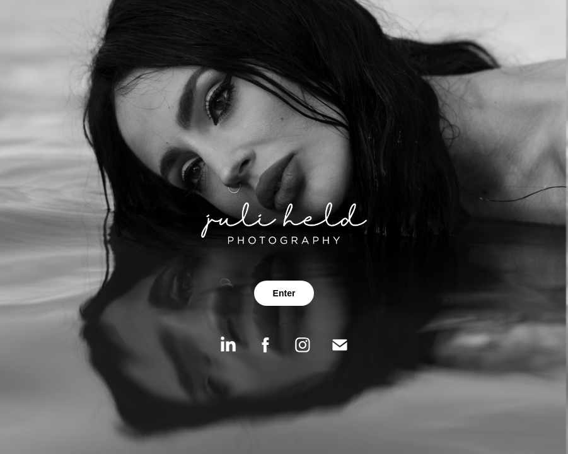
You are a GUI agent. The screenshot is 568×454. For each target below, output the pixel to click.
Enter (284, 293)
